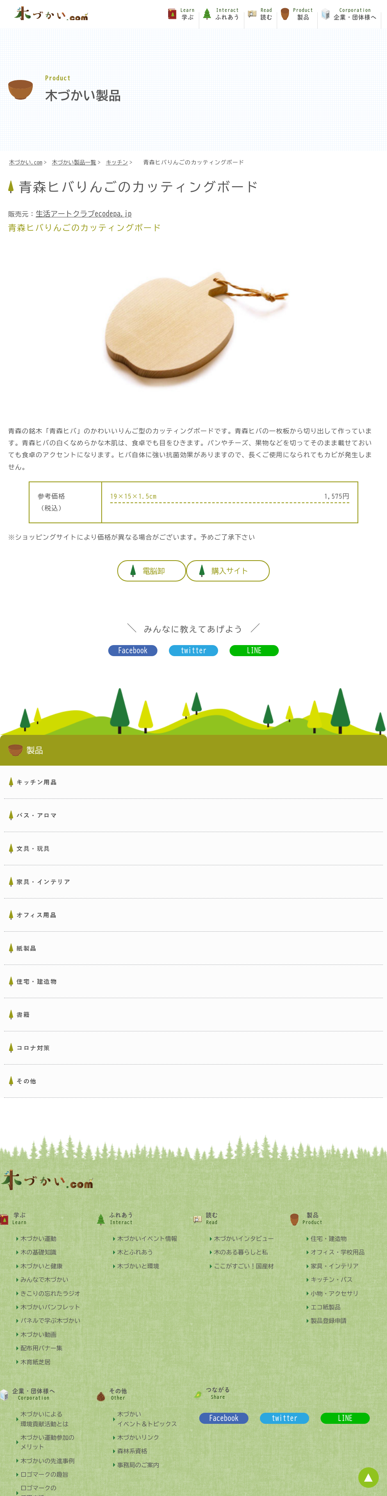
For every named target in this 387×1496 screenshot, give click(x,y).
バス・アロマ (36, 807)
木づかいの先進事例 (49, 1453)
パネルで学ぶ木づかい (52, 1312)
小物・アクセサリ (336, 1285)
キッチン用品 (36, 774)
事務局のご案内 (139, 1457)
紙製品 (26, 940)
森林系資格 (133, 1443)
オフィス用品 (36, 907)
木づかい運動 (39, 1230)
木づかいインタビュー (246, 1230)
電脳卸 (148, 566)
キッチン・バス (333, 1271)
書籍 (23, 1007)
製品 (26, 743)
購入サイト (234, 566)
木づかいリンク (139, 1429)
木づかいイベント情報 (149, 1230)
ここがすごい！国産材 (246, 1258)
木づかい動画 (39, 1326)
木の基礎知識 (39, 1244)
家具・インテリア (43, 874)
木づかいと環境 (139, 1258)
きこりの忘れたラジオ (52, 1285)
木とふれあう (136, 1244)
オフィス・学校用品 (339, 1244)
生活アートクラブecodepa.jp (81, 214)
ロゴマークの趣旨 (46, 1466)
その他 (26, 1073)
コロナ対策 (33, 1040)
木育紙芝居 (36, 1354)
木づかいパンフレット (52, 1299)
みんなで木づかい (46, 1271)
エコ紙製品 (327, 1299)
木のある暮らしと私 (242, 1244)
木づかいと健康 (42, 1258)
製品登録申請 (330, 1312)
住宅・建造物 (36, 973)
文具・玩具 (33, 841)
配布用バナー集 (42, 1340)
